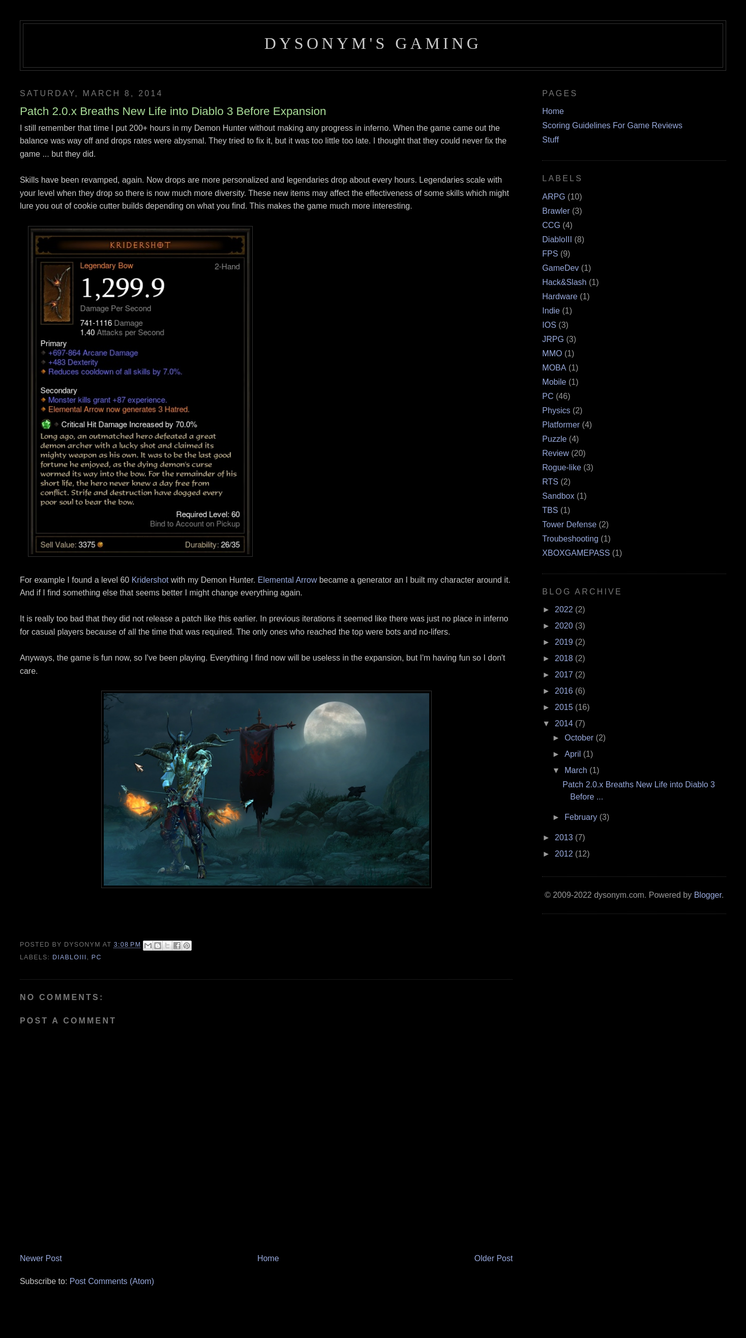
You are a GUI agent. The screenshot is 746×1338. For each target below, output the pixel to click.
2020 (565, 625)
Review (555, 453)
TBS (550, 510)
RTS (550, 481)
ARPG (553, 196)
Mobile (554, 382)
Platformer (561, 424)
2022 (565, 609)
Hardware (559, 296)
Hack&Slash (564, 282)
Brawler (556, 211)
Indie (551, 310)
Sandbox (558, 496)
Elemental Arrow (287, 580)
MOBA (554, 367)
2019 (565, 642)
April (573, 754)
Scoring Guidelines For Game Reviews (612, 125)
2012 (565, 853)
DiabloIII (69, 957)
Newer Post (41, 1258)
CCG (551, 225)
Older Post (493, 1258)
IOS (549, 325)
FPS (550, 253)
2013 (565, 837)
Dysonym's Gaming (373, 43)
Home (268, 1258)
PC (97, 957)
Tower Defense (569, 524)
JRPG (553, 339)
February (581, 817)
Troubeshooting (570, 538)
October (579, 737)
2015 (565, 707)
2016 (565, 691)
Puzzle (554, 439)
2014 (565, 723)
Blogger (708, 895)
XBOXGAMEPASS (576, 553)
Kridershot (150, 580)
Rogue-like (561, 467)
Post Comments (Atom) (112, 1281)
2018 (565, 658)
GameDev (560, 268)
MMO (552, 353)
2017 (565, 674)
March (576, 770)
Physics (556, 410)
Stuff (550, 139)
